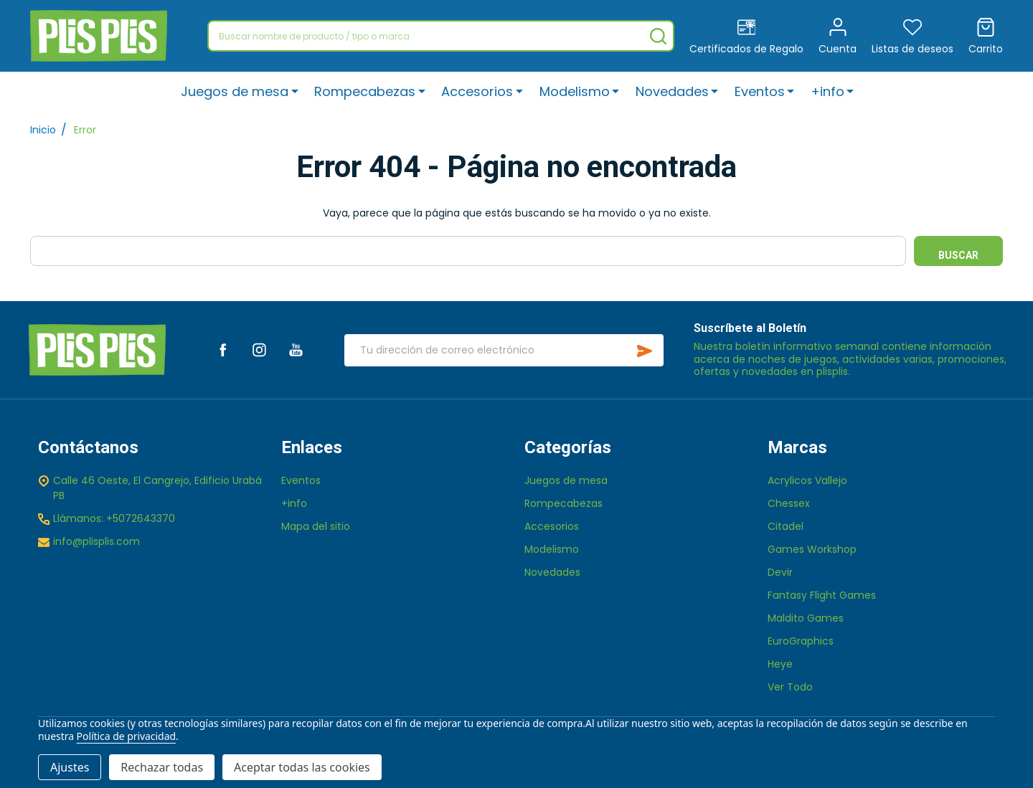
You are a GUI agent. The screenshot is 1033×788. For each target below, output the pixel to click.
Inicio (43, 130)
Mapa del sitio (315, 526)
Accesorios (478, 91)
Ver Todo (790, 687)
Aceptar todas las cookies (302, 767)
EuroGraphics (801, 641)
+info (827, 91)
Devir (780, 572)
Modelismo (574, 91)
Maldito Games (806, 618)
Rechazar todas (162, 767)
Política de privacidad (126, 736)
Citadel (785, 526)
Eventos (760, 91)
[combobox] (440, 35)
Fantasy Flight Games (822, 595)
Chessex (789, 503)
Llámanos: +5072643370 (114, 518)
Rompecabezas (365, 91)
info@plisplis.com (96, 541)
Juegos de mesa (235, 91)
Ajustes (69, 767)
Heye (780, 664)
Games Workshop (812, 549)
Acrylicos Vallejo (807, 480)
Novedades (672, 91)
